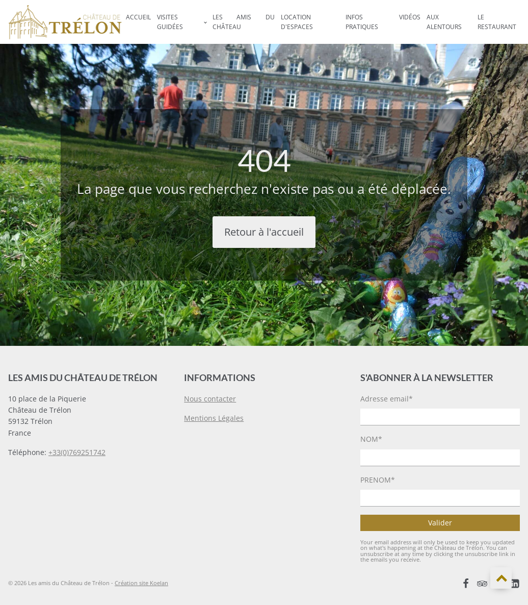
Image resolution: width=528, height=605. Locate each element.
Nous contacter (210, 399)
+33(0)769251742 (76, 452)
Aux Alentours (444, 22)
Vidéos (409, 17)
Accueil (138, 17)
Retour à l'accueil (264, 232)
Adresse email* (386, 399)
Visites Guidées (170, 22)
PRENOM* (377, 480)
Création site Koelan (141, 583)
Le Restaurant (497, 22)
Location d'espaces (297, 22)
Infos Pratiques (362, 22)
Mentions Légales (214, 418)
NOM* (371, 439)
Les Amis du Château (244, 22)
